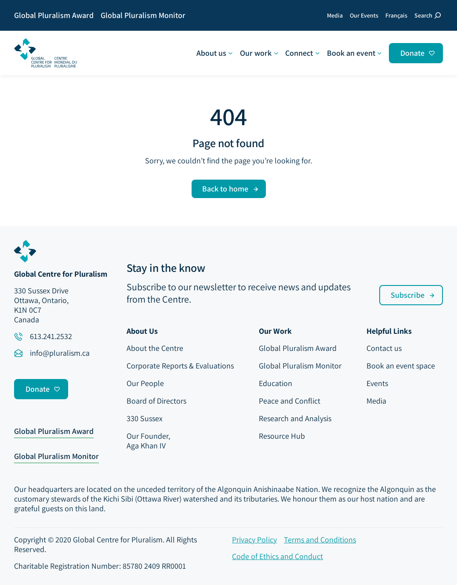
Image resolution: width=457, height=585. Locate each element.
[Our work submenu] (259, 53)
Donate (412, 53)
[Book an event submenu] (354, 53)
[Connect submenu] (302, 53)
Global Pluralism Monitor (56, 456)
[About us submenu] (214, 53)
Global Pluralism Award (54, 431)
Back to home (225, 189)
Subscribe (407, 295)
